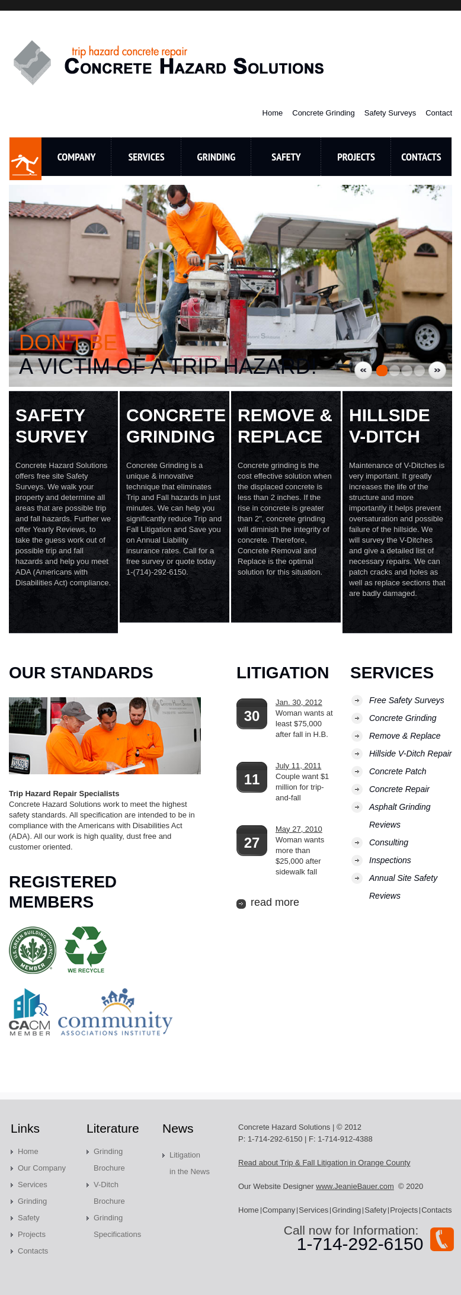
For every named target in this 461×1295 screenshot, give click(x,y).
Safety (285, 157)
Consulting (388, 842)
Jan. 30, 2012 (299, 702)
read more (275, 902)
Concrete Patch (398, 771)
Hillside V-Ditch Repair (410, 753)
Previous (363, 370)
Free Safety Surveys (406, 700)
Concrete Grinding (323, 112)
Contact (438, 112)
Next (437, 370)
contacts (421, 157)
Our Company (42, 1167)
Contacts (33, 1250)
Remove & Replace (405, 736)
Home (272, 112)
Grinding (216, 157)
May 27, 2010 (299, 829)
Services (146, 157)
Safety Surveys (390, 112)
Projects (356, 157)
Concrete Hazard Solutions (170, 62)
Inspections (390, 860)
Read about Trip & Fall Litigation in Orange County (324, 1162)
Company (76, 157)
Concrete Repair (399, 789)
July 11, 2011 (298, 765)
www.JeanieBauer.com (355, 1186)
